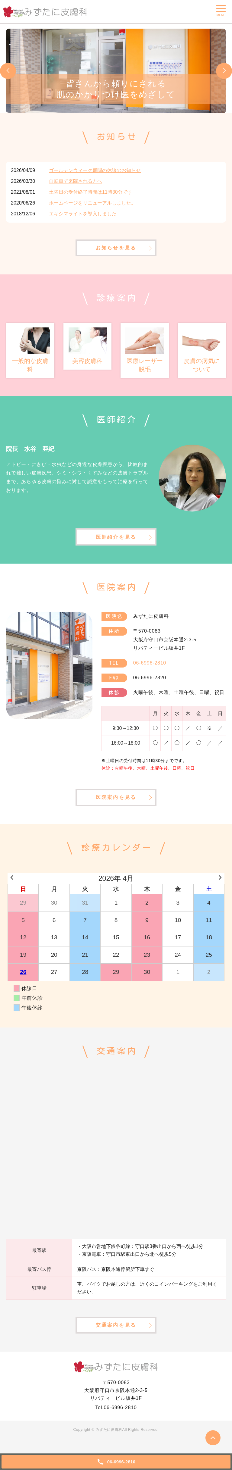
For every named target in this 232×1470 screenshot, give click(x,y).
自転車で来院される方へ (75, 181)
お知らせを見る (116, 249)
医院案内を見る (116, 803)
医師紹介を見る (116, 540)
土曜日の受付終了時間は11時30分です (90, 192)
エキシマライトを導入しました (83, 213)
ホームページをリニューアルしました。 (92, 202)
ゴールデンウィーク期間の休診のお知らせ (95, 170)
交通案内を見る (116, 1333)
